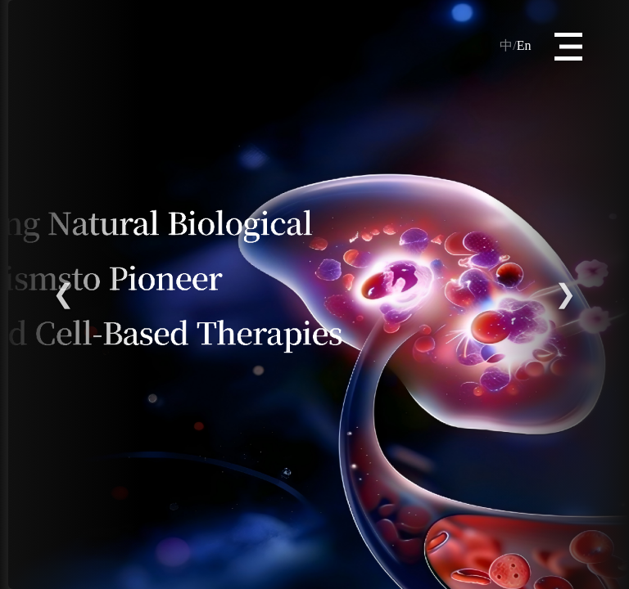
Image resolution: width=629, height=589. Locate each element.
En (515, 45)
